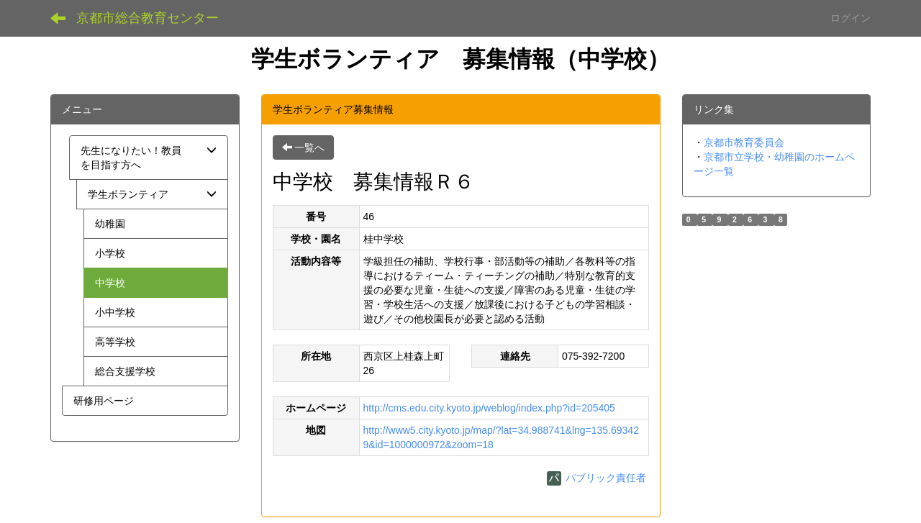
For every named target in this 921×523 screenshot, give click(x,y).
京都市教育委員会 (744, 142)
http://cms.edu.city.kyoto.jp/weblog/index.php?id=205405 (489, 408)
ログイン (850, 18)
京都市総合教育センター (147, 18)
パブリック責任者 (596, 477)
